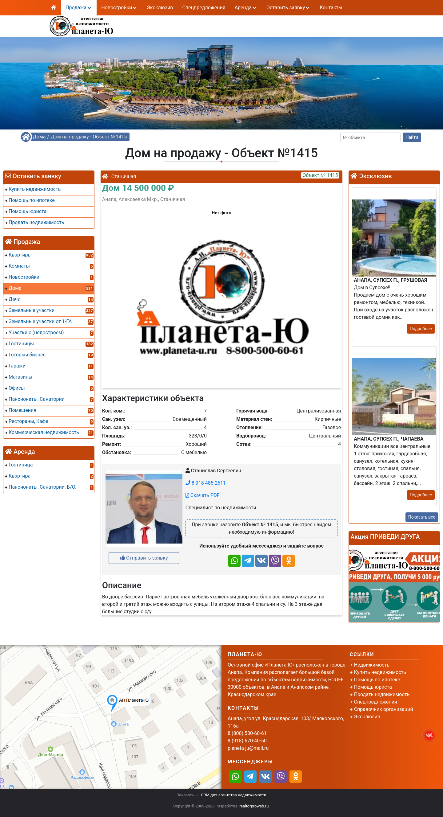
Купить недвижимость (380, 672)
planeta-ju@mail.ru (248, 748)
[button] (221, 295)
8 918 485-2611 (206, 483)
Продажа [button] (79, 7)
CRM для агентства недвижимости (233, 795)
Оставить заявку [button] (288, 7)
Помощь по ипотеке (377, 680)
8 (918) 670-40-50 (185, 29)
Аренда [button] (245, 7)
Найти (412, 137)
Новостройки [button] (119, 7)
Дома (39, 137)
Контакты (331, 7)
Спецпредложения (203, 7)
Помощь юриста (373, 687)
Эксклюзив (160, 7)
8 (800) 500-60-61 (185, 22)
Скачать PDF (203, 495)
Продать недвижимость (382, 694)
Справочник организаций (383, 709)
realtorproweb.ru (254, 806)
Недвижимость (371, 665)
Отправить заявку (144, 558)
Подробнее (421, 328)
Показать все (421, 517)
